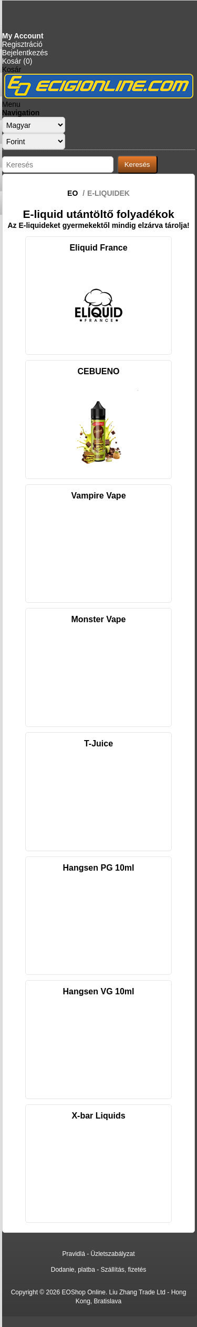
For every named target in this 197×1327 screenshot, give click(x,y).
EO (72, 193)
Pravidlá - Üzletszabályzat (98, 1254)
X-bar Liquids (98, 1115)
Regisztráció (22, 44)
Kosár (12, 69)
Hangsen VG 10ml (98, 991)
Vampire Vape (98, 495)
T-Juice (98, 743)
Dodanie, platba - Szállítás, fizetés (98, 1269)
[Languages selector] (33, 125)
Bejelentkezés (25, 52)
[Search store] (57, 164)
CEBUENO (98, 371)
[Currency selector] (33, 141)
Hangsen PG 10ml (98, 867)
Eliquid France (98, 247)
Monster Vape (98, 619)
